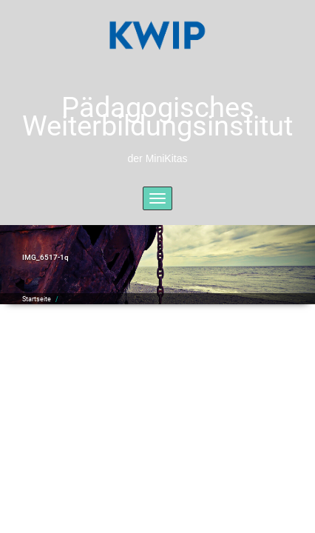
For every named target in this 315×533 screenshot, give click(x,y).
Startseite (36, 299)
